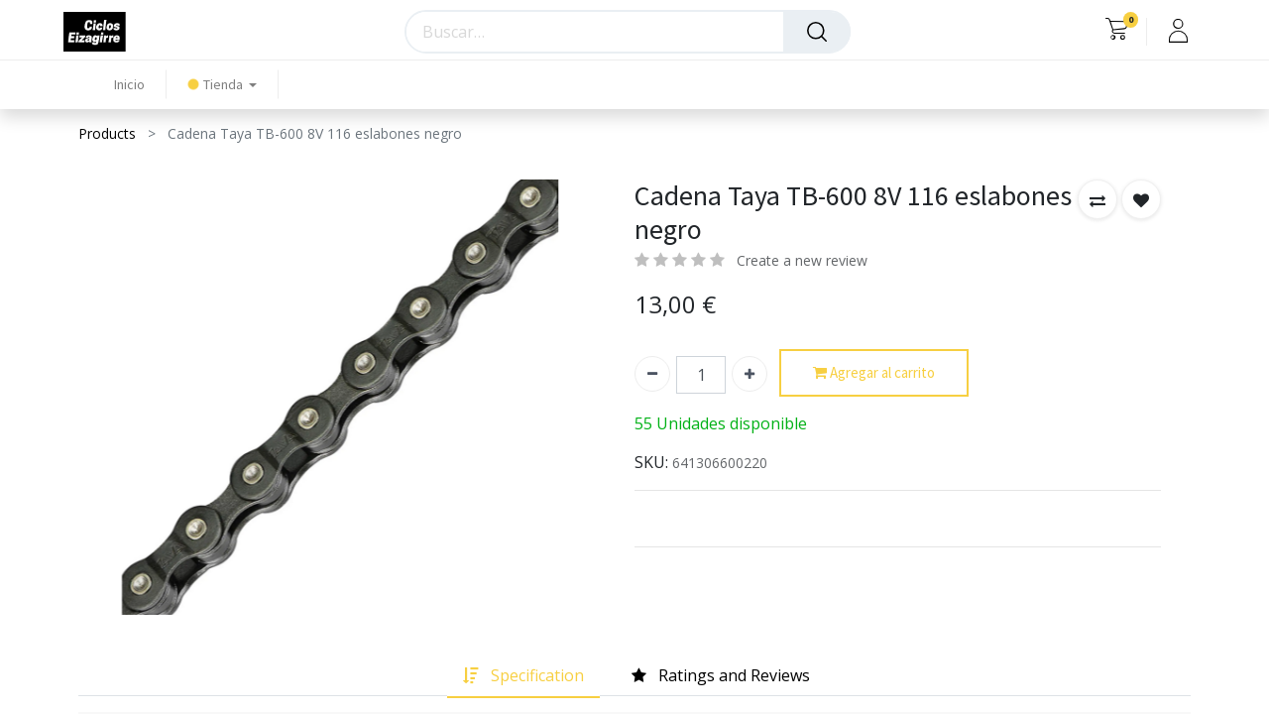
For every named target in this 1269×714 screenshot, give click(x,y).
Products (107, 133)
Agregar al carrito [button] (874, 373)
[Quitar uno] (652, 374)
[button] (1097, 199)
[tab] (523, 676)
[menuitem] (129, 84)
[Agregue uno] (749, 374)
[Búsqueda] (817, 32)
